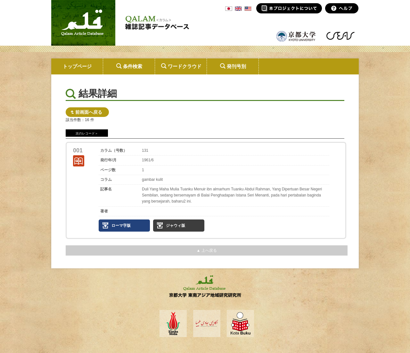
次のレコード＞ (87, 133)
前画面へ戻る (88, 112)
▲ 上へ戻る (206, 250)
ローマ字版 (121, 225)
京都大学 (296, 35)
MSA (247, 8)
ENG (238, 8)
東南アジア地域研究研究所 (340, 35)
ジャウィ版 (175, 225)
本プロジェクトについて (289, 8)
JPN (228, 8)
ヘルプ (342, 8)
